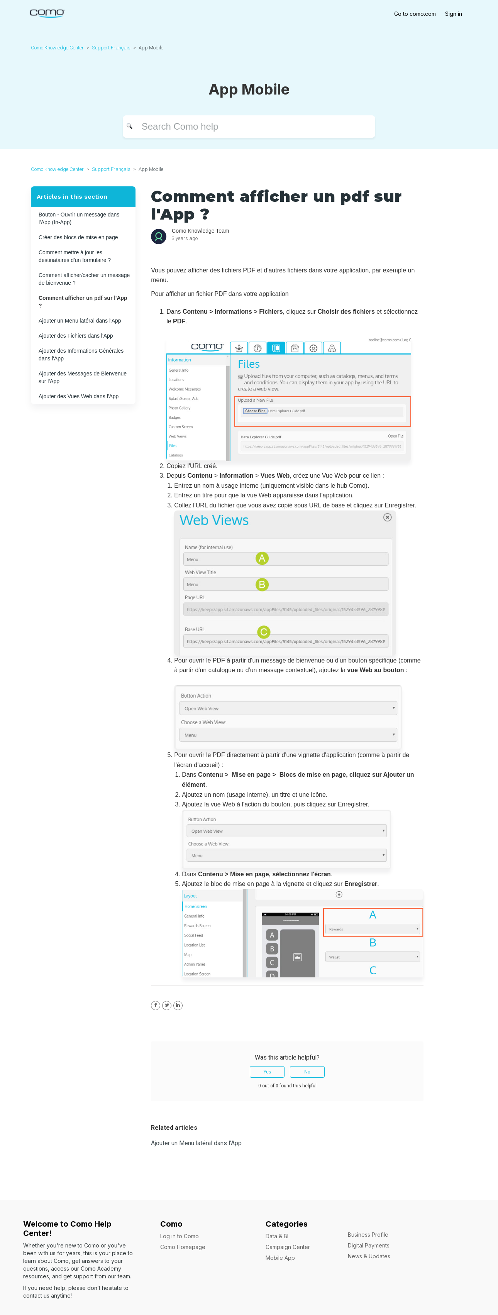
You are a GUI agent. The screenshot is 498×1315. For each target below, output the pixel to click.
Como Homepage (182, 1247)
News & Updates (369, 1256)
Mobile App (280, 1257)
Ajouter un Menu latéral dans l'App (80, 321)
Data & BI (277, 1236)
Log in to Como (179, 1236)
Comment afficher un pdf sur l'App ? (83, 302)
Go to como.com (415, 13)
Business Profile (368, 1234)
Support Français (111, 48)
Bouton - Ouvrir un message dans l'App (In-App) (79, 218)
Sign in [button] (453, 13)
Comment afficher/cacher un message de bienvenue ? (84, 279)
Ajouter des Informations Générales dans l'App (81, 355)
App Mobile (151, 48)
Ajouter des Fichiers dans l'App (76, 336)
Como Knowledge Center (57, 48)
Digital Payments (369, 1245)
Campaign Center (288, 1247)
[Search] (249, 126)
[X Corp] (166, 1005)
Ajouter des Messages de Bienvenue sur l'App (83, 377)
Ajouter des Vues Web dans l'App (79, 396)
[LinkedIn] (178, 1005)
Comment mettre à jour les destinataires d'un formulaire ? (75, 256)
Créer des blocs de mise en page (78, 237)
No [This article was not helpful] (307, 1072)
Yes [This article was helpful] (267, 1072)
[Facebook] (155, 1005)
